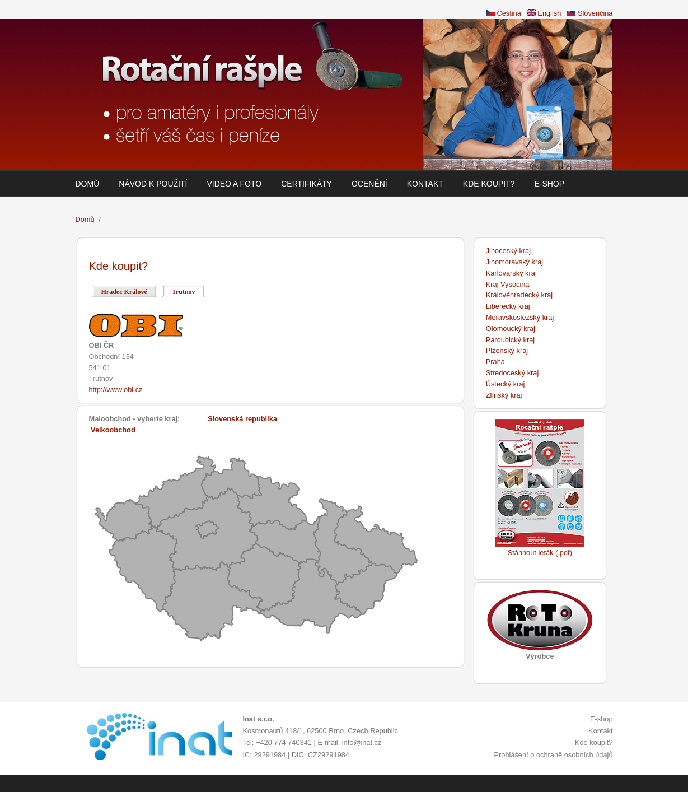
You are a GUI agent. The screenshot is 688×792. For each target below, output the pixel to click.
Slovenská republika (242, 418)
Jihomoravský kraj (514, 262)
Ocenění (369, 183)
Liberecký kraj (508, 306)
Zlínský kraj (504, 395)
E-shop (549, 183)
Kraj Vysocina (508, 284)
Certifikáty (306, 183)
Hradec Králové (124, 292)
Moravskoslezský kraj (520, 317)
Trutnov (188, 291)
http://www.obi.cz (116, 389)
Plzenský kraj (507, 350)
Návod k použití (153, 183)
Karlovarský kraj (511, 273)
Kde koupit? (489, 183)
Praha (495, 361)
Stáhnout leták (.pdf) (540, 552)
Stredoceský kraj (512, 373)
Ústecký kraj (505, 384)
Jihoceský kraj (508, 250)
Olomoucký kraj (510, 328)
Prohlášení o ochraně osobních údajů (553, 755)
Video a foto (234, 183)
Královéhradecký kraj (519, 295)
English (544, 13)
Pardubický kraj (510, 340)
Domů (88, 183)
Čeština (503, 13)
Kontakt (425, 183)
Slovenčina (589, 13)
